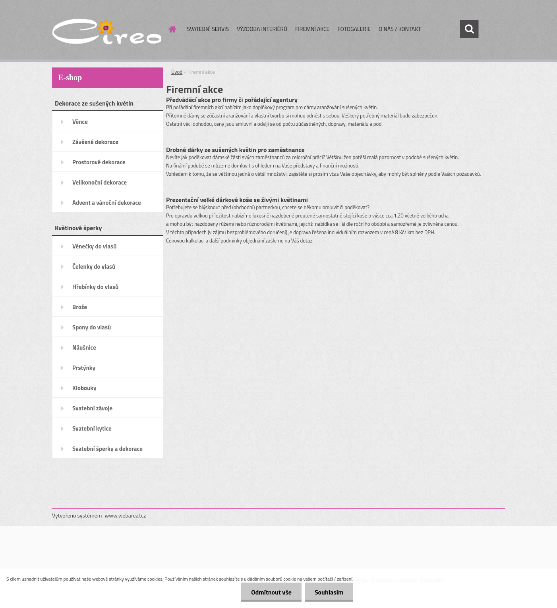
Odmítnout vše (271, 592)
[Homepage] (172, 29)
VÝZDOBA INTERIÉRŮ (262, 29)
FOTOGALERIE (354, 29)
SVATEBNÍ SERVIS (208, 29)
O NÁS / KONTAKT (400, 29)
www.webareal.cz (125, 515)
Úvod (176, 72)
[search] (469, 29)
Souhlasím (329, 592)
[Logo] (106, 29)
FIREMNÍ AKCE (312, 29)
